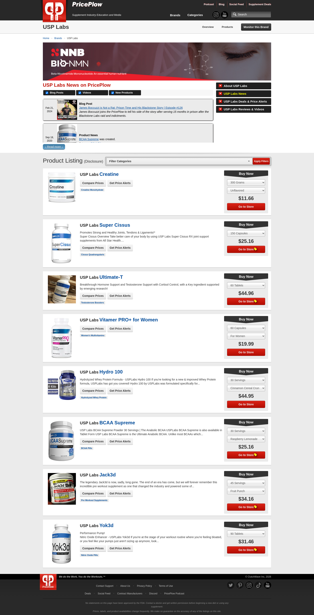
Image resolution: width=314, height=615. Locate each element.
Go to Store (246, 206)
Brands (175, 15)
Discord (153, 593)
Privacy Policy (144, 586)
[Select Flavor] (246, 190)
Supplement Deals (260, 4)
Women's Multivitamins (92, 335)
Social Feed (236, 4)
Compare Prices (93, 183)
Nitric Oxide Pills (89, 555)
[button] (157, 148)
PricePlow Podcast (174, 593)
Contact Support (104, 586)
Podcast (209, 4)
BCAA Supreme (89, 139)
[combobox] (179, 161)
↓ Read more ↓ (54, 146)
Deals (88, 593)
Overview (208, 26)
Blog (221, 4)
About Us (125, 586)
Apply (261, 161)
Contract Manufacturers (129, 593)
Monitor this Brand (256, 27)
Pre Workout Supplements (94, 500)
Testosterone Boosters (92, 302)
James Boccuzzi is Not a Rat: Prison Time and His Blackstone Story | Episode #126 (131, 107)
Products (227, 26)
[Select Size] (246, 182)
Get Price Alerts (120, 183)
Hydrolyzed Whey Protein (94, 397)
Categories (195, 15)
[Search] (251, 14)
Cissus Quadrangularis (92, 254)
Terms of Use (166, 586)
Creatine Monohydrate (92, 190)
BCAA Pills (86, 448)
